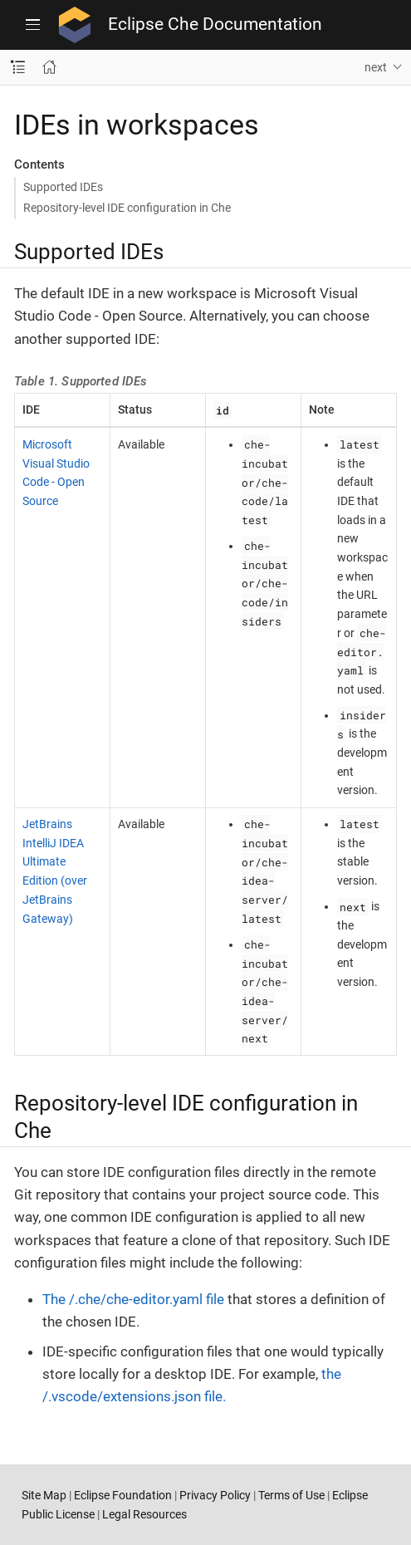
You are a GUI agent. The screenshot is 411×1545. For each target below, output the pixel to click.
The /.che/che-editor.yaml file (133, 1299)
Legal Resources (144, 1514)
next (376, 67)
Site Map (44, 1495)
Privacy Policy (215, 1495)
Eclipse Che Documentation (215, 24)
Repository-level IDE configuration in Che (127, 207)
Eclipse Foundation (123, 1495)
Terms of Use (291, 1495)
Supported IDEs (63, 187)
